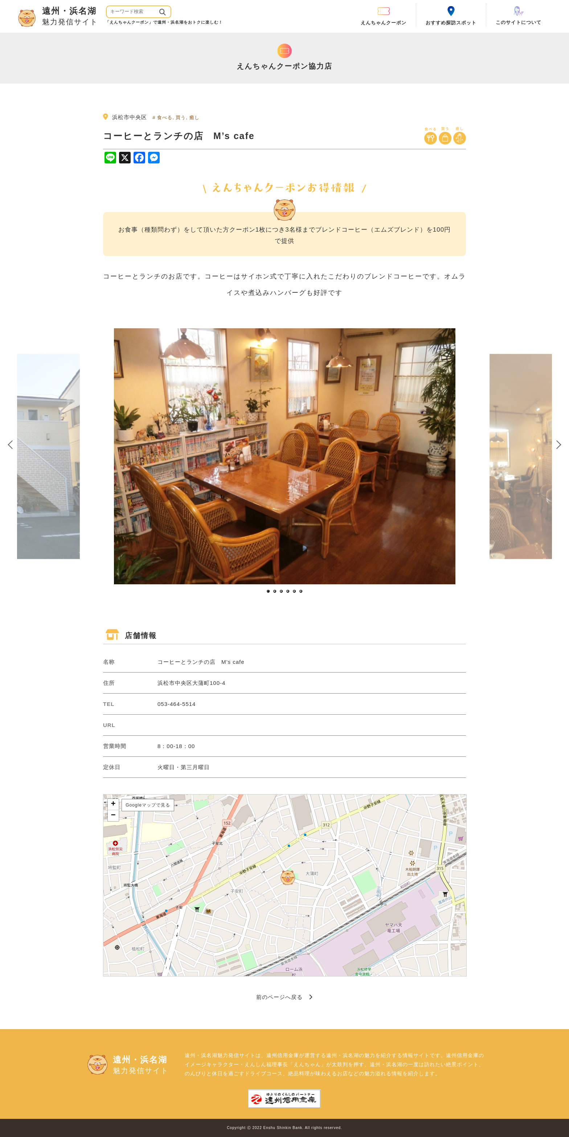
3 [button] (282, 591)
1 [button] (268, 591)
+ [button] (113, 804)
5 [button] (295, 591)
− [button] (113, 815)
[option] (284, 456)
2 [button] (275, 591)
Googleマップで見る (148, 805)
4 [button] (288, 591)
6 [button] (301, 591)
